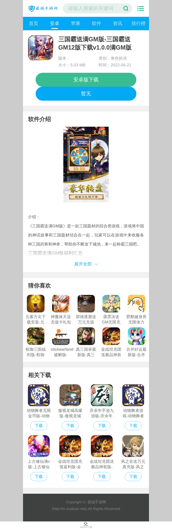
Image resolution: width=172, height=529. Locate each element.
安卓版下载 (86, 79)
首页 (33, 23)
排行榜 (139, 23)
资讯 (117, 23)
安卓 (54, 23)
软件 (96, 23)
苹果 (75, 23)
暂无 (86, 93)
